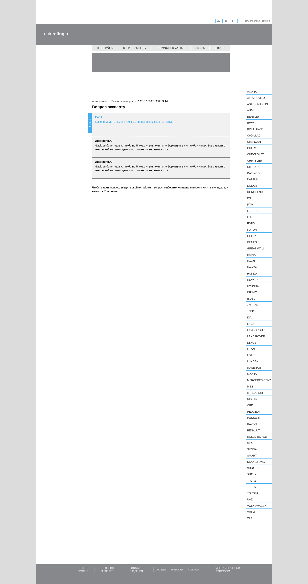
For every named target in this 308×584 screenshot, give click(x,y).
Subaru (252, 468)
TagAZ (251, 480)
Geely (251, 235)
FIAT (250, 217)
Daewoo (253, 173)
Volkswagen (257, 505)
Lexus (251, 342)
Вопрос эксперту (134, 48)
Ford (251, 223)
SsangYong (256, 461)
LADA (250, 323)
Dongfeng (255, 192)
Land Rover (256, 336)
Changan (254, 141)
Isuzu (251, 298)
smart (252, 455)
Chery (252, 148)
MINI (250, 386)
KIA (249, 317)
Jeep (250, 311)
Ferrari (253, 210)
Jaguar (252, 305)
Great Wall (255, 248)
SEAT (250, 443)
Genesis (253, 242)
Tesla (251, 486)
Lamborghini (256, 330)
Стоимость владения (171, 48)
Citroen (253, 166)
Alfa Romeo (256, 97)
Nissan (252, 399)
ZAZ (249, 518)
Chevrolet (255, 154)
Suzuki (252, 474)
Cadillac (253, 135)
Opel (250, 405)
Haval (251, 261)
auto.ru (57, 33)
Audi (250, 110)
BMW (250, 123)
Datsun (252, 179)
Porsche (254, 417)
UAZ (250, 499)
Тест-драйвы (105, 48)
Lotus (251, 355)
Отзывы (200, 48)
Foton (252, 229)
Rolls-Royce (257, 436)
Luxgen (252, 361)
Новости (219, 48)
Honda (252, 273)
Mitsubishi (255, 392)
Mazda (252, 374)
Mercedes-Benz (259, 380)
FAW (250, 204)
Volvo (251, 512)
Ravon (252, 424)
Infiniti (252, 292)
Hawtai (252, 267)
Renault (253, 430)
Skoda (252, 449)
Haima (251, 254)
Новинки (193, 569)
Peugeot (253, 411)
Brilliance (255, 129)
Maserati (254, 367)
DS (249, 198)
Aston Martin (257, 104)
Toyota (252, 493)
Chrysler (254, 160)
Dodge (252, 185)
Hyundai (253, 286)
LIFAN (251, 348)
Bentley (253, 116)
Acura (252, 91)
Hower (252, 279)
